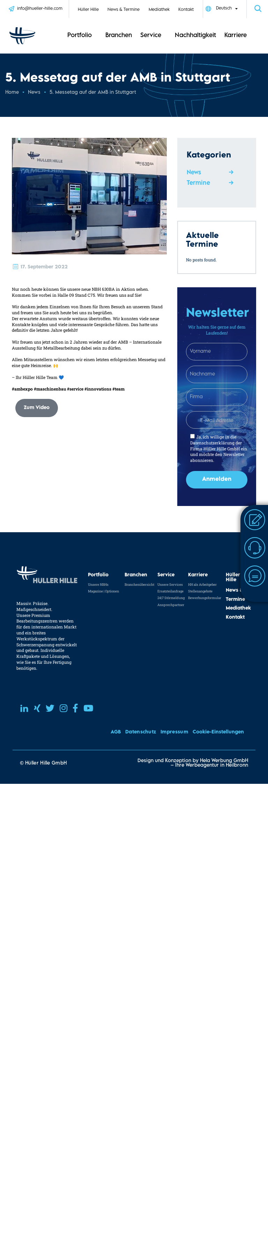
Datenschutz (140, 732)
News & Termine (123, 10)
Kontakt (186, 10)
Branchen (118, 35)
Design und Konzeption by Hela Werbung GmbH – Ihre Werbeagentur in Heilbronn (192, 763)
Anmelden (216, 479)
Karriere (235, 35)
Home (12, 92)
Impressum (174, 732)
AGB (116, 732)
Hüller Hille (88, 10)
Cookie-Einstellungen (218, 732)
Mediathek (159, 10)
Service (150, 35)
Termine (198, 183)
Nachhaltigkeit (195, 35)
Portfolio (79, 35)
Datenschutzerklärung (212, 442)
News (34, 92)
